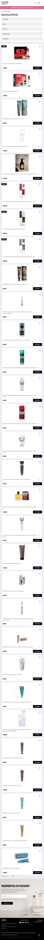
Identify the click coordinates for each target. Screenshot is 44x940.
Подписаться (7, 903)
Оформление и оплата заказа (8, 926)
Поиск (33, 2)
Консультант (39, 935)
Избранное (36, 3)
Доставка (3, 925)
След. (13, 876)
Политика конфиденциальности (9, 923)
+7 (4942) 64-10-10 (24, 920)
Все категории (6, 11)
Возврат (3, 928)
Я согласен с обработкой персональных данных (13, 899)
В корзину (37, 68)
